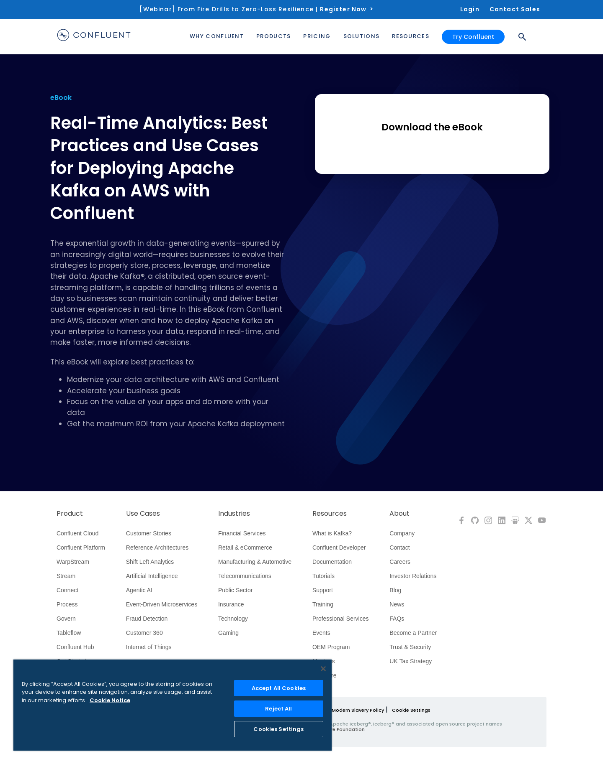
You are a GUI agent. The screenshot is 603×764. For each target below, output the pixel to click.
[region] (172, 705)
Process (67, 604)
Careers (399, 561)
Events (321, 632)
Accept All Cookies (279, 688)
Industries (234, 513)
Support (322, 590)
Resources (329, 513)
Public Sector (235, 590)
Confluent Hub (75, 647)
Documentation (332, 561)
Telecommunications (244, 576)
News (396, 604)
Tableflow (69, 632)
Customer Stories (148, 533)
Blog (395, 590)
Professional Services (340, 618)
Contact (399, 547)
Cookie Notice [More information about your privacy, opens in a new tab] (110, 700)
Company (402, 533)
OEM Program (331, 647)
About (399, 513)
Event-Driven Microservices (161, 604)
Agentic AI (139, 590)
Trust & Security (410, 647)
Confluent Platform (81, 547)
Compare (324, 675)
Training (322, 604)
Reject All (278, 709)
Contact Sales (515, 9)
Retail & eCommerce (245, 547)
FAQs (396, 618)
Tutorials (323, 576)
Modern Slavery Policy (358, 710)
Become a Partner (413, 632)
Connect (67, 590)
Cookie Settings (411, 710)
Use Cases (143, 513)
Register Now (343, 9)
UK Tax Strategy (410, 661)
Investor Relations (412, 576)
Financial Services (242, 533)
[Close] (323, 668)
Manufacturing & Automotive (254, 561)
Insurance (231, 604)
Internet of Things (149, 647)
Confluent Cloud (77, 533)
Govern (66, 618)
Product (70, 513)
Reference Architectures (157, 547)
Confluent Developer (339, 547)
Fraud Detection (147, 618)
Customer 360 (144, 632)
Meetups (323, 661)
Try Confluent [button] (473, 37)
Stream (66, 576)
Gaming (228, 632)
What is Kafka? (332, 533)
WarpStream (73, 561)
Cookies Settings (278, 729)
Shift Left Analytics (150, 561)
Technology (233, 618)
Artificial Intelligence (152, 576)
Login (469, 9)
